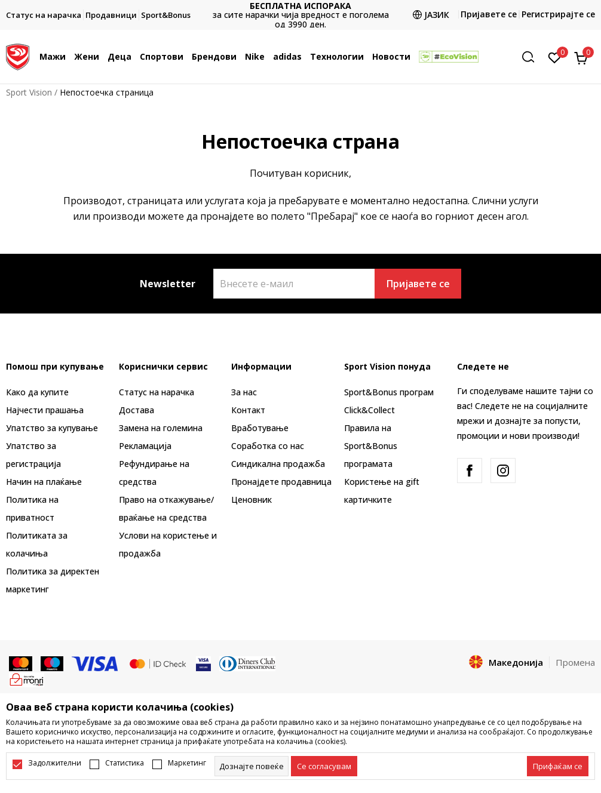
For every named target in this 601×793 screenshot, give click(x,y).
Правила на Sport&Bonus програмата (370, 445)
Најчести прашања (45, 410)
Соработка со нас (267, 445)
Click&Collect (369, 410)
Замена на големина (161, 428)
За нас (244, 392)
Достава (136, 410)
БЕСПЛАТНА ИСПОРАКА (300, 5)
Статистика (124, 763)
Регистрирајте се (558, 14)
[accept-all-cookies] (557, 766)
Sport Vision (29, 92)
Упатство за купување (52, 428)
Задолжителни (54, 763)
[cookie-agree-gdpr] (324, 766)
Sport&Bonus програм (389, 392)
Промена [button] (575, 662)
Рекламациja (145, 445)
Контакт (248, 410)
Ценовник (251, 499)
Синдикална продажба (278, 463)
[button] (532, 57)
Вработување (260, 428)
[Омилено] (554, 57)
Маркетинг (187, 763)
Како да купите (37, 392)
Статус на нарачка (156, 392)
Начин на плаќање (44, 481)
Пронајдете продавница (281, 481)
